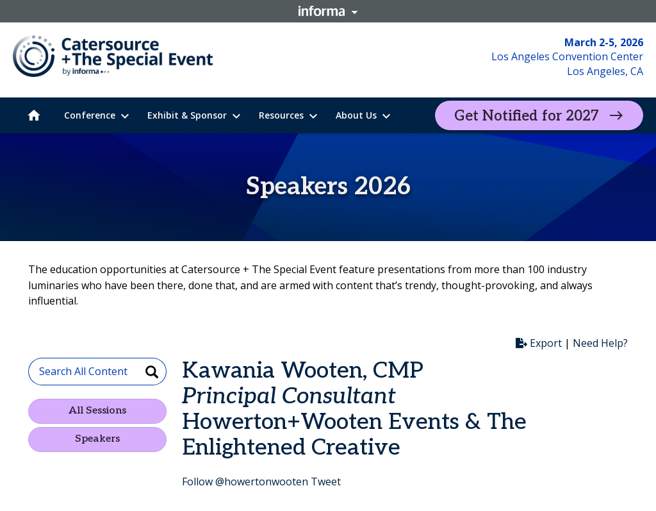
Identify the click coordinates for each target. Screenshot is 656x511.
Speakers (97, 439)
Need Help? (600, 343)
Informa (328, 11)
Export (539, 343)
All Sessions (97, 411)
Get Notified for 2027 (526, 116)
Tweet (326, 481)
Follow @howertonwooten (245, 481)
